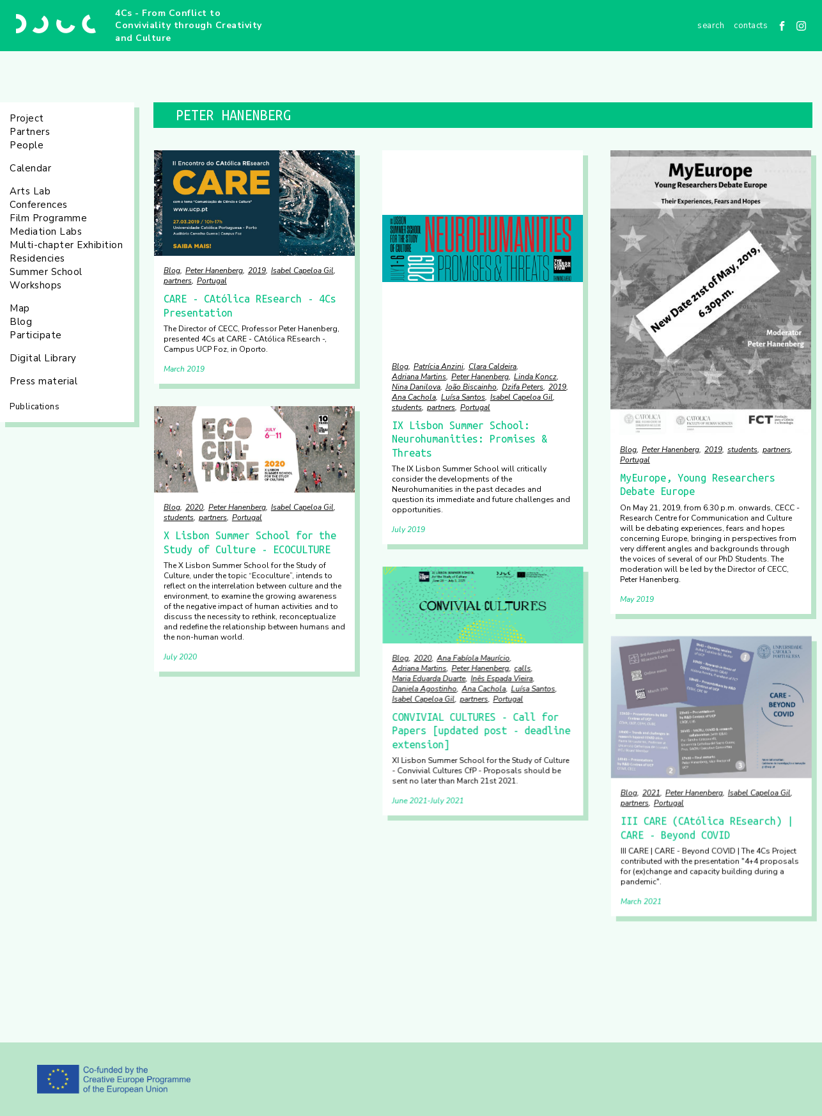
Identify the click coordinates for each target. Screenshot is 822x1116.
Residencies (37, 258)
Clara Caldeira (492, 366)
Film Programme (48, 218)
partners (178, 281)
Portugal (212, 281)
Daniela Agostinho (424, 688)
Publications (34, 407)
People (26, 145)
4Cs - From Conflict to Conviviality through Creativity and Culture (188, 25)
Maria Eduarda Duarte (428, 678)
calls (522, 668)
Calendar (30, 168)
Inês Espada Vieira (501, 678)
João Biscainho (471, 387)
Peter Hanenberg (214, 270)
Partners (30, 131)
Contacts (751, 25)
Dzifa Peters (522, 387)
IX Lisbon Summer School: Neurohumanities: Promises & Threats (469, 439)
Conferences (39, 204)
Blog (21, 321)
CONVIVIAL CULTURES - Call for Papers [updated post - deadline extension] (481, 730)
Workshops (36, 285)
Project (27, 118)
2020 (194, 507)
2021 (651, 793)
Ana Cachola (414, 397)
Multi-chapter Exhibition (66, 245)
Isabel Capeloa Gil (302, 270)
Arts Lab (30, 191)
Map (20, 308)
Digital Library (43, 358)
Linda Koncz (535, 377)
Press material (43, 381)
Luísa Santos (463, 397)
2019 (257, 270)
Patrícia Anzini (438, 366)
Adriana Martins (419, 377)
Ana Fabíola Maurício (473, 657)
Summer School (46, 271)
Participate (36, 335)
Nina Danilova (416, 387)
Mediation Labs (46, 231)
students (407, 407)
